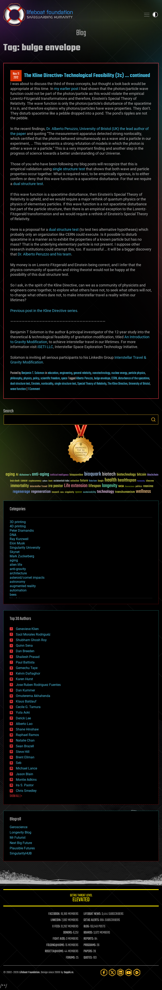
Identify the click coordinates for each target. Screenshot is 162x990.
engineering (66, 373)
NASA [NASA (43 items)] (121, 486)
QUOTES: (88, 957)
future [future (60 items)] (84, 481)
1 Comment (34, 389)
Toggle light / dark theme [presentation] (155, 14)
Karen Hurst (24, 679)
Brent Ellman (25, 757)
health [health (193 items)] (111, 480)
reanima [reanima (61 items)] (148, 486)
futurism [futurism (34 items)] (93, 481)
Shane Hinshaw (27, 729)
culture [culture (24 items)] (44, 481)
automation (18, 590)
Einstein (35, 383)
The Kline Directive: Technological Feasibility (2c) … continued (87, 75)
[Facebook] (104, 972)
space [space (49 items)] (78, 492)
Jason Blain (24, 774)
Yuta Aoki (23, 712)
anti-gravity (18, 569)
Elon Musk (17, 543)
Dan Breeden (25, 651)
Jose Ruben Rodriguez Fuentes (38, 685)
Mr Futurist (18, 837)
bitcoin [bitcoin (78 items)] (141, 475)
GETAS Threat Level (81, 898)
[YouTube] (128, 972)
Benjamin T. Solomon (32, 373)
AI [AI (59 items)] (17, 475)
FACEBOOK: (54, 914)
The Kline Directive (117, 383)
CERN (114, 378)
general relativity (82, 373)
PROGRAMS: (90, 945)
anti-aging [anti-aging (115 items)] (40, 474)
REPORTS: (89, 939)
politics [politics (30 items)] (138, 486)
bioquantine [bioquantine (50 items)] (76, 474)
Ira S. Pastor (25, 785)
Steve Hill (22, 752)
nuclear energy (119, 373)
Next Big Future (21, 843)
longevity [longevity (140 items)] (109, 486)
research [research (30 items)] (55, 492)
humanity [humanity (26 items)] (141, 481)
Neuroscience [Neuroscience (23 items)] (129, 487)
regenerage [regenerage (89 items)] (21, 492)
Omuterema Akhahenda (33, 696)
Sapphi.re (68, 972)
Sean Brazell (25, 746)
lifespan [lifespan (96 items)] (95, 486)
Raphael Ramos (27, 735)
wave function (18, 389)
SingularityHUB (21, 853)
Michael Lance (26, 768)
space (64, 378)
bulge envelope (102, 378)
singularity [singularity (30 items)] (69, 492)
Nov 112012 (16, 75)
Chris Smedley (26, 791)
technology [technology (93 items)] (105, 492)
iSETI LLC (45, 347)
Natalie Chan (25, 740)
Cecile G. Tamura (28, 707)
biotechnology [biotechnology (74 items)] (126, 475)
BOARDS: (88, 932)
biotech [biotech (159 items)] (109, 474)
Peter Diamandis (22, 530)
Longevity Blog (20, 832)
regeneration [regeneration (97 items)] (41, 491)
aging (14, 560)
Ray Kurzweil (19, 539)
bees (13, 595)
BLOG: (87, 926)
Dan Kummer (25, 690)
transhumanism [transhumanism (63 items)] (125, 492)
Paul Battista (25, 662)
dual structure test (28, 184)
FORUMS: (70, 957)
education (53, 373)
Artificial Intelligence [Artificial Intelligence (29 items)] (59, 475)
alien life (16, 565)
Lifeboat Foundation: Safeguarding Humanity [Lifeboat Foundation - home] (70, 14)
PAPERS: (88, 951)
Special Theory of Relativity (91, 383)
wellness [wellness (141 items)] (143, 491)
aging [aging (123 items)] (10, 474)
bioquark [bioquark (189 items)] (92, 474)
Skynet (15, 552)
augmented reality (23, 586)
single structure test (68, 169)
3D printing (18, 522)
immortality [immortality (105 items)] (19, 485)
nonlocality (47, 383)
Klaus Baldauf (26, 701)
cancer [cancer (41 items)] (24, 481)
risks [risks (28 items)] (62, 492)
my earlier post (66, 88)
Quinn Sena (24, 645)
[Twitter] (112, 972)
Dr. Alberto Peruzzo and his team (44, 254)
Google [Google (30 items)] (101, 481)
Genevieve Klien (27, 629)
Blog (81, 33)
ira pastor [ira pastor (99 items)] (55, 486)
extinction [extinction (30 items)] (74, 481)
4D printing (18, 526)
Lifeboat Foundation (29, 972)
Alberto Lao (24, 724)
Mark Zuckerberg (22, 556)
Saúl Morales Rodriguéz (33, 634)
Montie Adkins (26, 780)
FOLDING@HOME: (55, 945)
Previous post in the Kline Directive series (43, 310)
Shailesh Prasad (28, 657)
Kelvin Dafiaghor (28, 673)
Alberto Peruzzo (84, 378)
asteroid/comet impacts (27, 578)
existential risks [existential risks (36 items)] (61, 481)
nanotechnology (101, 373)
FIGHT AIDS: (59, 939)
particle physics (136, 373)
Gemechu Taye (26, 668)
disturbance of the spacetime (133, 378)
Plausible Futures (22, 848)
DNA (13, 535)
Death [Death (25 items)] (50, 481)
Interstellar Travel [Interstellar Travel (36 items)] (38, 486)
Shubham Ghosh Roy (31, 640)
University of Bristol (139, 383)
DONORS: (67, 932)
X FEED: (56, 926)
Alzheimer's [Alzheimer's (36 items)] (25, 475)
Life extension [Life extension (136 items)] (75, 486)
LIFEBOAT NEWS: (92, 914)
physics (27, 378)
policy (36, 378)
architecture (18, 573)
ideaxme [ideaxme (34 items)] (150, 481)
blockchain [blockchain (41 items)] (152, 475)
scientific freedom (50, 378)
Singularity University (25, 548)
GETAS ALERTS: (91, 920)
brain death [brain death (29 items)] (15, 481)
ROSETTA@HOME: (54, 951)
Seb (18, 763)
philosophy (16, 378)
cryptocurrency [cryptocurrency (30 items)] (35, 481)
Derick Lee (23, 718)
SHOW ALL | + (16, 796)
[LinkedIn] (120, 972)
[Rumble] (137, 972)
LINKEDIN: (56, 920)
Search (153, 419)
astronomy (17, 582)
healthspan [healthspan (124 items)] (127, 480)
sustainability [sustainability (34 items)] (89, 492)
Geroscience (18, 827)
